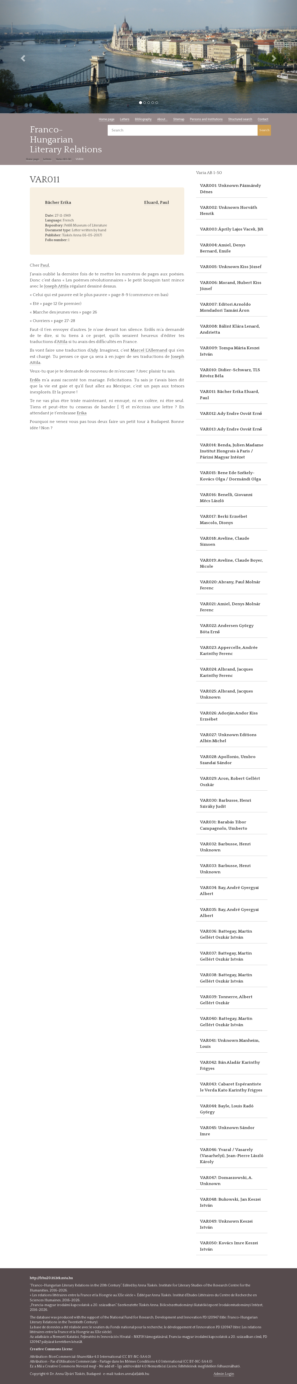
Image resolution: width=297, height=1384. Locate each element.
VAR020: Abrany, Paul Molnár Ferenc (230, 585)
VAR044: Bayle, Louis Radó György (227, 1109)
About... (162, 119)
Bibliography (143, 119)
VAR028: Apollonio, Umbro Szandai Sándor (228, 760)
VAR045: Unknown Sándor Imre (227, 1131)
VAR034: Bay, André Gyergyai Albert (229, 890)
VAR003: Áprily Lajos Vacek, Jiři (232, 229)
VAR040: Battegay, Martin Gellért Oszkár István (226, 1021)
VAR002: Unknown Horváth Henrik (228, 210)
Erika (82, 413)
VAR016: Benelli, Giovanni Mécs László (226, 498)
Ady (94, 350)
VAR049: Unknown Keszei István (226, 1224)
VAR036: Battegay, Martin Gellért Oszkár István (226, 934)
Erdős (35, 380)
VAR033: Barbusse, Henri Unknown (225, 868)
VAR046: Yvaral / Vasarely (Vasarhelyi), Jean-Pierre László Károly (231, 1155)
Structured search (240, 119)
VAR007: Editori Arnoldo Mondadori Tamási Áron (225, 307)
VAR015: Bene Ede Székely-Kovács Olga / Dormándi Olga (230, 476)
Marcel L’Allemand (148, 350)
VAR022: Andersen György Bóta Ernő (227, 628)
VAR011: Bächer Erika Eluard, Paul (229, 394)
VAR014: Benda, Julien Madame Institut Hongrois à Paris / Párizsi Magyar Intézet (231, 451)
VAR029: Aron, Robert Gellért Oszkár (230, 781)
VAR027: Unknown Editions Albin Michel (228, 738)
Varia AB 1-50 (64, 159)
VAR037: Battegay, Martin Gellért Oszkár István (226, 956)
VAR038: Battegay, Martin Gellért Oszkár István (226, 978)
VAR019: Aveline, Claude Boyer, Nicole (231, 563)
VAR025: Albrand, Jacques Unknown (226, 694)
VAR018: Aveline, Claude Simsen (224, 541)
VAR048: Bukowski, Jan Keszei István (230, 1202)
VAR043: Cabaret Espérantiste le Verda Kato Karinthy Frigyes (231, 1087)
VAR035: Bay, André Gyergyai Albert (229, 912)
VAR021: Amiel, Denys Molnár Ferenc (230, 607)
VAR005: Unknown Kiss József (230, 267)
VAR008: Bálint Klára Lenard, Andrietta (230, 329)
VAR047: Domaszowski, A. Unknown (226, 1180)
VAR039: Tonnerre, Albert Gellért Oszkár (226, 1000)
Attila (62, 341)
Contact (263, 119)
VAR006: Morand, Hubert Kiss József (230, 285)
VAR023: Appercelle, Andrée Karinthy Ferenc (229, 650)
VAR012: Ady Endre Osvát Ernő (231, 413)
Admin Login (224, 1374)
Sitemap (178, 119)
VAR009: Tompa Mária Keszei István (230, 351)
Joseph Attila (56, 286)
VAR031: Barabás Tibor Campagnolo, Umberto (223, 825)
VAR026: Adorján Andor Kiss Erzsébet (229, 716)
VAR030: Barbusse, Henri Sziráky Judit (225, 803)
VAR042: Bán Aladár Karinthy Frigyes (230, 1065)
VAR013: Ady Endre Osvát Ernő (231, 429)
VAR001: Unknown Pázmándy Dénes (230, 188)
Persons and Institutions (206, 119)
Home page (107, 119)
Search (264, 130)
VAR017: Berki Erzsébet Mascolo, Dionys (223, 519)
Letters (124, 119)
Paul (44, 265)
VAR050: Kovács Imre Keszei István (229, 1246)
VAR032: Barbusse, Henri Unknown (225, 847)
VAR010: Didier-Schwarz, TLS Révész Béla (230, 373)
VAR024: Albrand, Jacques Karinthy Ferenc (226, 672)
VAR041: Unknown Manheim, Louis (230, 1043)
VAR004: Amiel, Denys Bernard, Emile (222, 248)
